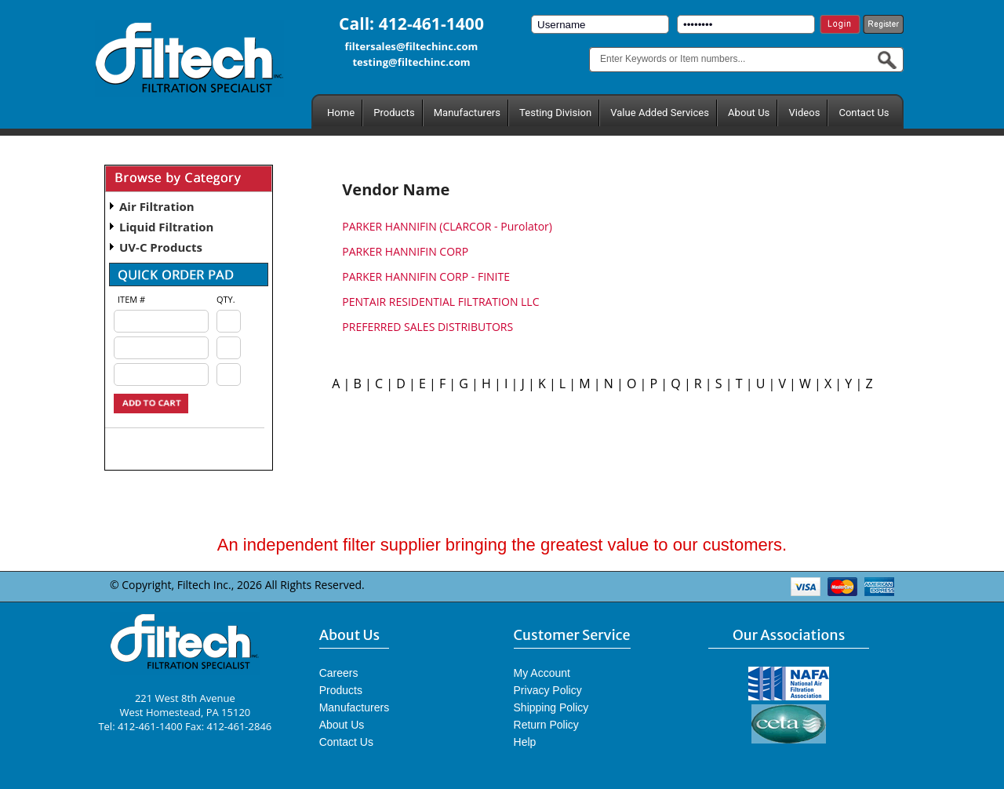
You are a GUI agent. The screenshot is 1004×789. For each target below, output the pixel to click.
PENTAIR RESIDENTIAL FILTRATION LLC (440, 301)
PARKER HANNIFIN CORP (405, 251)
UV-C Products (160, 247)
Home (341, 112)
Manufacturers (467, 112)
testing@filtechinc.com (411, 62)
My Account (542, 673)
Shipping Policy (551, 707)
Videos (804, 112)
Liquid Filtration (166, 227)
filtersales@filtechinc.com (411, 46)
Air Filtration (157, 206)
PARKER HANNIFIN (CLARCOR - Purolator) (447, 226)
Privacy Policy (548, 690)
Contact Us (863, 112)
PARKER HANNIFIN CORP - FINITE (426, 276)
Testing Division (555, 112)
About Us (748, 112)
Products (393, 112)
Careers (338, 673)
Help (525, 742)
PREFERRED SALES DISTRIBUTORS (427, 326)
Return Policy (546, 724)
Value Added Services (659, 112)
